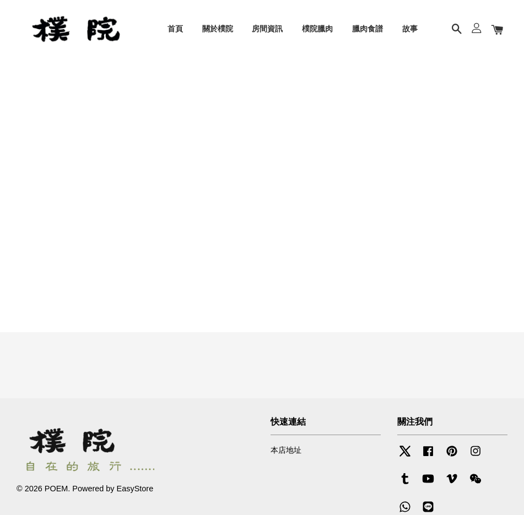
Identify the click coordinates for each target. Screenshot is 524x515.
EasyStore (135, 488)
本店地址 (286, 450)
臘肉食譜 (367, 28)
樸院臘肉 (317, 28)
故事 (410, 28)
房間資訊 (267, 28)
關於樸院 (217, 28)
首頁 (175, 28)
